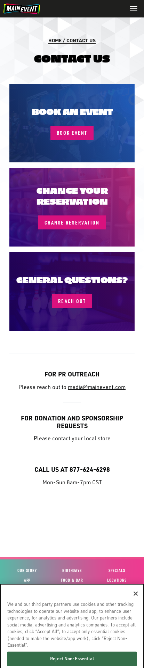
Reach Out (72, 301)
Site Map (27, 619)
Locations (117, 580)
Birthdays (72, 570)
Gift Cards (72, 599)
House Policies (72, 619)
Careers (117, 599)
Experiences (27, 590)
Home (55, 40)
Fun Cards (72, 609)
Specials (117, 570)
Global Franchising (116, 619)
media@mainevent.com (97, 386)
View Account (27, 599)
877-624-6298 (90, 469)
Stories (117, 590)
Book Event (72, 132)
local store (97, 438)
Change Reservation (72, 222)
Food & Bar (72, 580)
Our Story (27, 570)
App (27, 580)
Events (71, 590)
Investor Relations (117, 609)
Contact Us (81, 40)
